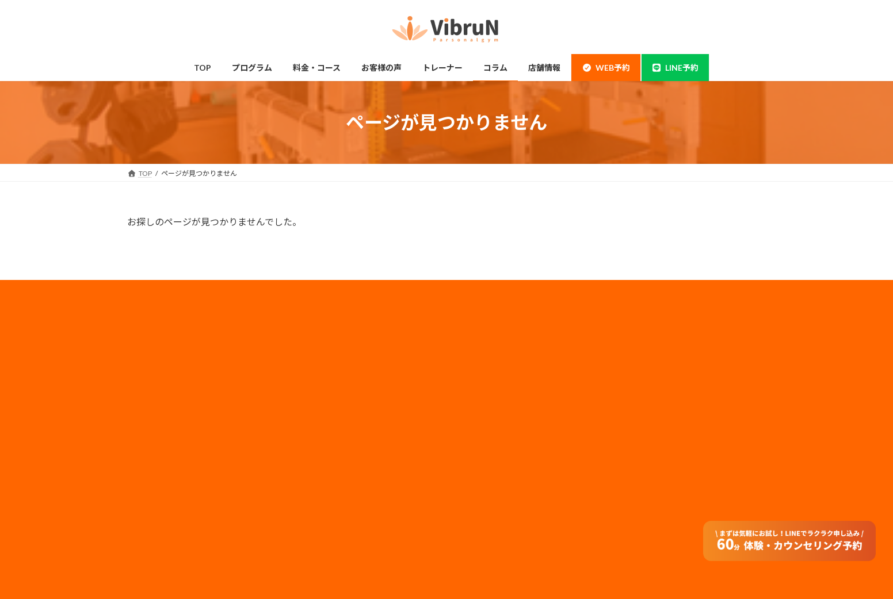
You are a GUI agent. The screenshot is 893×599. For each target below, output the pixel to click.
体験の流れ (158, 509)
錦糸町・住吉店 (165, 352)
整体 (148, 487)
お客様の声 (158, 532)
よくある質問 (324, 509)
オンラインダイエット (337, 532)
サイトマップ (486, 440)
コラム (313, 464)
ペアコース (320, 374)
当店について (161, 397)
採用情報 (479, 364)
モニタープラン (327, 397)
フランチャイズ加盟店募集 (506, 425)
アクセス (316, 487)
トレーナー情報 (327, 442)
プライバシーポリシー (500, 379)
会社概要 (479, 348)
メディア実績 (485, 394)
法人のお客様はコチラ (500, 409)
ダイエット (158, 442)
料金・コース (323, 352)
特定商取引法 (486, 455)
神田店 (151, 374)
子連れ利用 (320, 420)
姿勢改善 (155, 464)
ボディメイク (161, 420)
